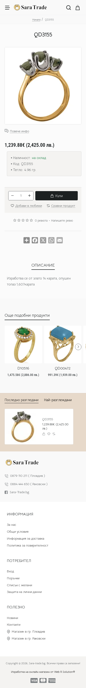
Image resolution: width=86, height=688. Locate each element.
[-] (12, 195)
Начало (36, 19)
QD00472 (62, 368)
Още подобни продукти (27, 315)
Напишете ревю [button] (62, 220)
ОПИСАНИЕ (43, 265)
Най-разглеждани (58, 400)
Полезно (16, 607)
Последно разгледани (22, 400)
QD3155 (47, 419)
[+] (29, 195)
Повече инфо (19, 131)
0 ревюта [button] (41, 220)
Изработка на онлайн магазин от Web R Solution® (43, 671)
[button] (56, 195)
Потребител (19, 561)
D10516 (23, 368)
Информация (20, 514)
